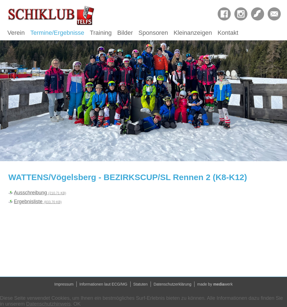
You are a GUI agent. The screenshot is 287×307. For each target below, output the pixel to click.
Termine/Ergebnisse (57, 32)
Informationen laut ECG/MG (103, 284)
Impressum (64, 284)
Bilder (125, 32)
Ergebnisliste (38, 201)
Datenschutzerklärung (172, 284)
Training (101, 32)
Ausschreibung (40, 192)
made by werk (215, 284)
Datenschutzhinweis (48, 304)
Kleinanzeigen (193, 32)
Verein (16, 32)
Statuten (140, 284)
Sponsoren (153, 32)
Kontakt (228, 32)
